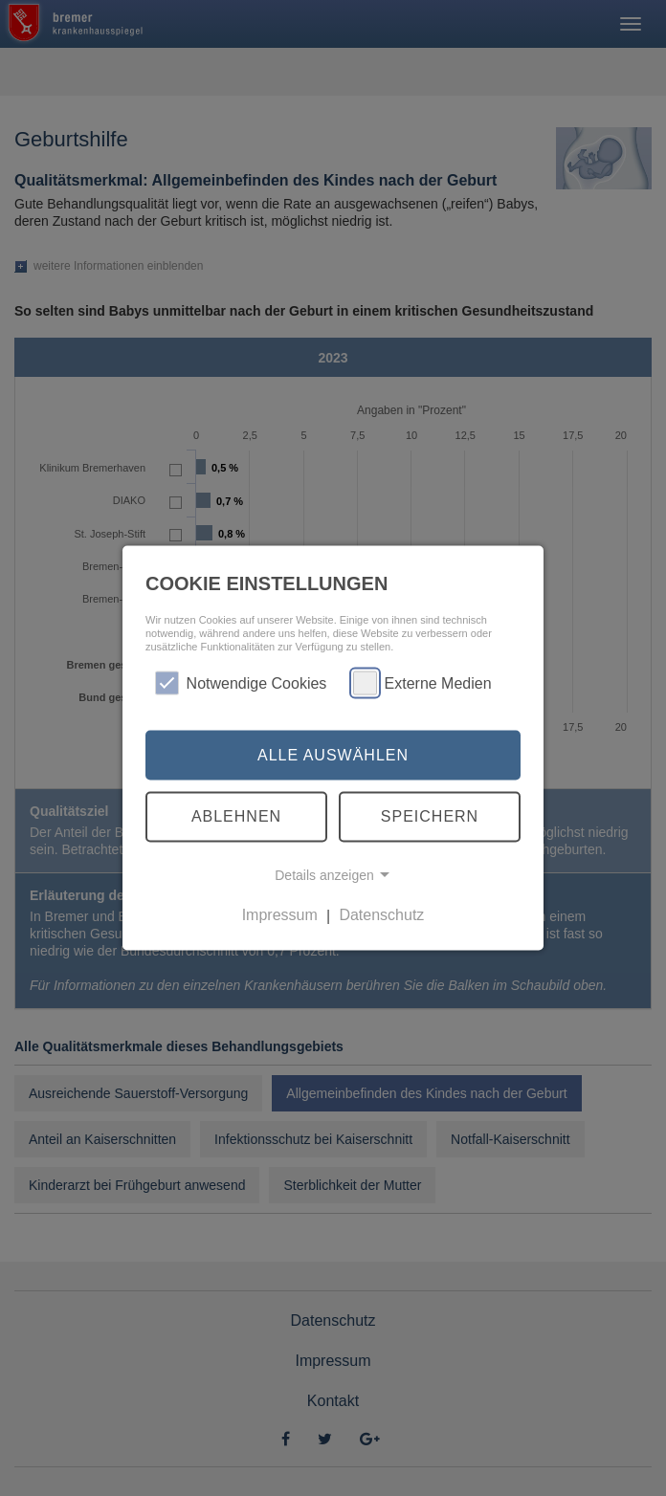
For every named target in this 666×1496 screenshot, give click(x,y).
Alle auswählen (333, 754)
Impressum (280, 915)
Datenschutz (381, 915)
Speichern (429, 816)
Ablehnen (236, 816)
